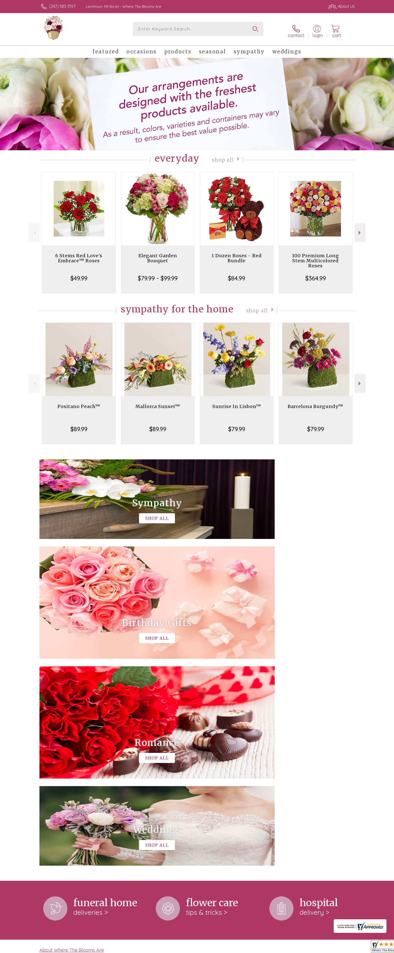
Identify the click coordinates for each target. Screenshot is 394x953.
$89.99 (78, 425)
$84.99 (236, 275)
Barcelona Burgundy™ (315, 403)
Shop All (222, 156)
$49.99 (78, 275)
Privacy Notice (274, 948)
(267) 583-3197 (62, 6)
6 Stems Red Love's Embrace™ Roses (78, 254)
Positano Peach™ (79, 403)
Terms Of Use (244, 948)
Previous (34, 229)
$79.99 (236, 425)
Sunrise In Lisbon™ (236, 403)
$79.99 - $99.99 (158, 275)
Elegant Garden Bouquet (157, 254)
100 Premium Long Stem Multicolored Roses (315, 257)
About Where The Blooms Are (71, 740)
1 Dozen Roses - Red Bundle (237, 254)
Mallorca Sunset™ (157, 403)
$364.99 (315, 275)
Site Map (341, 948)
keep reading (178, 749)
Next (360, 229)
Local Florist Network (310, 948)
